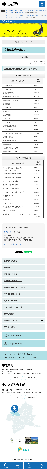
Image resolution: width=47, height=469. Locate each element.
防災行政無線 (9, 314)
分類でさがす (18, 10)
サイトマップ (23, 357)
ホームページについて (8, 354)
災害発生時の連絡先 (11, 301)
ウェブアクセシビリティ (9, 357)
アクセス (16, 377)
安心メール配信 (9, 327)
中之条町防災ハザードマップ (14, 287)
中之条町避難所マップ (12, 294)
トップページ (9, 10)
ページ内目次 (23, 57)
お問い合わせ (31, 377)
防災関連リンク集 (10, 320)
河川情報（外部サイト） (13, 274)
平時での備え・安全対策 (13, 307)
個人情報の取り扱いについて (26, 354)
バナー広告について (35, 357)
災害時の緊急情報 (10, 261)
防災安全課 (7, 232)
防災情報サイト (20, 12)
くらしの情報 (27, 10)
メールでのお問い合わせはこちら (14, 244)
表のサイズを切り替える (23, 75)
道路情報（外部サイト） (13, 281)
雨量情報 (7, 267)
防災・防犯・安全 (37, 10)
